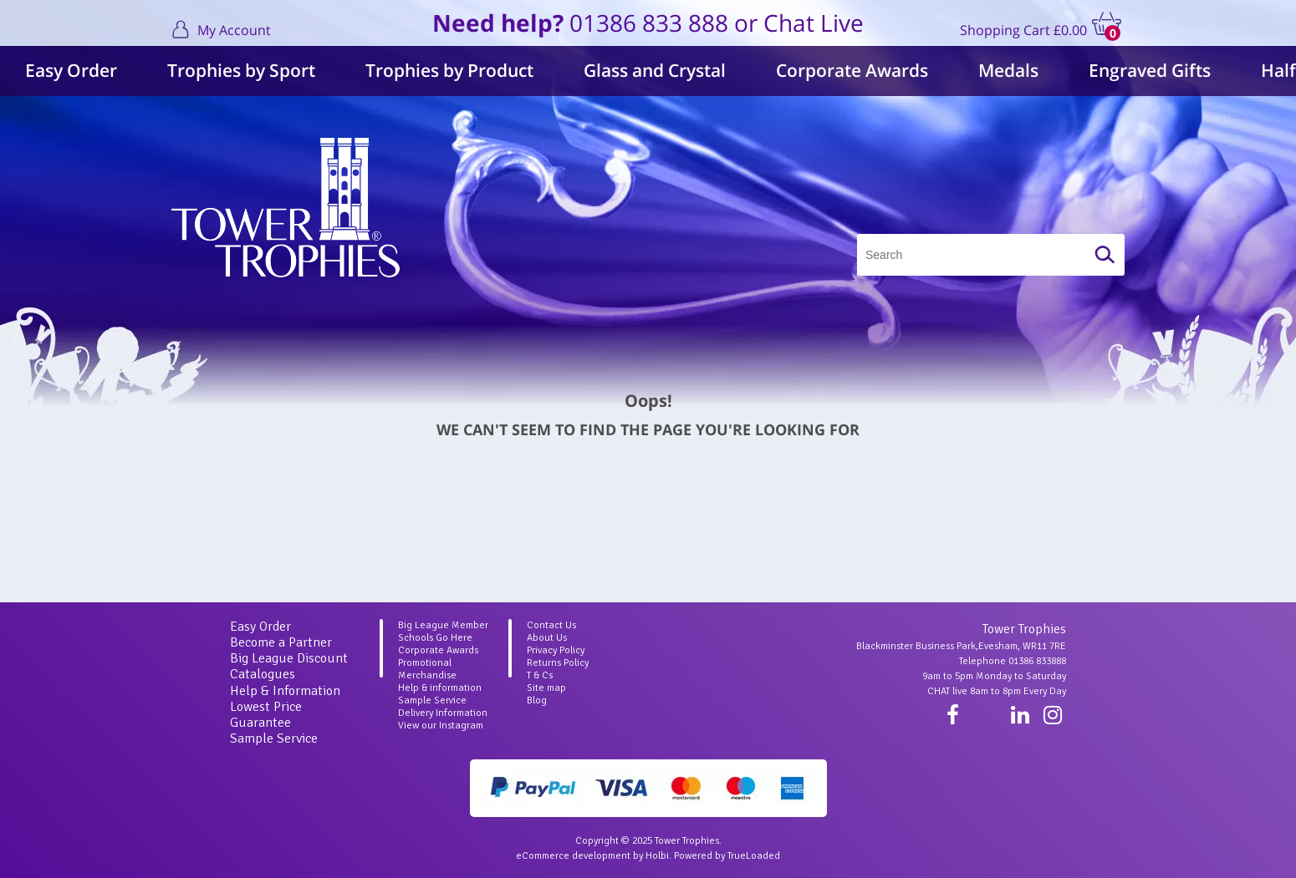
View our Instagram (440, 725)
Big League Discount (289, 658)
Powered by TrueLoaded (727, 856)
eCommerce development (573, 856)
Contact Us (551, 625)
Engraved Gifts (1150, 70)
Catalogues (262, 674)
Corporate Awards (852, 70)
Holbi (657, 856)
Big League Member (443, 625)
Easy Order (71, 70)
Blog (537, 700)
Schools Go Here (435, 638)
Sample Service (274, 738)
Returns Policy (558, 663)
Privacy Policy (555, 650)
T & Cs (540, 675)
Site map (546, 688)
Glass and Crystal (655, 70)
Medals (1008, 70)
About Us (547, 638)
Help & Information (285, 691)
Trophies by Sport (241, 70)
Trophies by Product (449, 70)
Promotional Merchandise (427, 669)
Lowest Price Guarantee (266, 714)
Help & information (440, 688)
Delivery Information (442, 713)
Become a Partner (281, 642)
